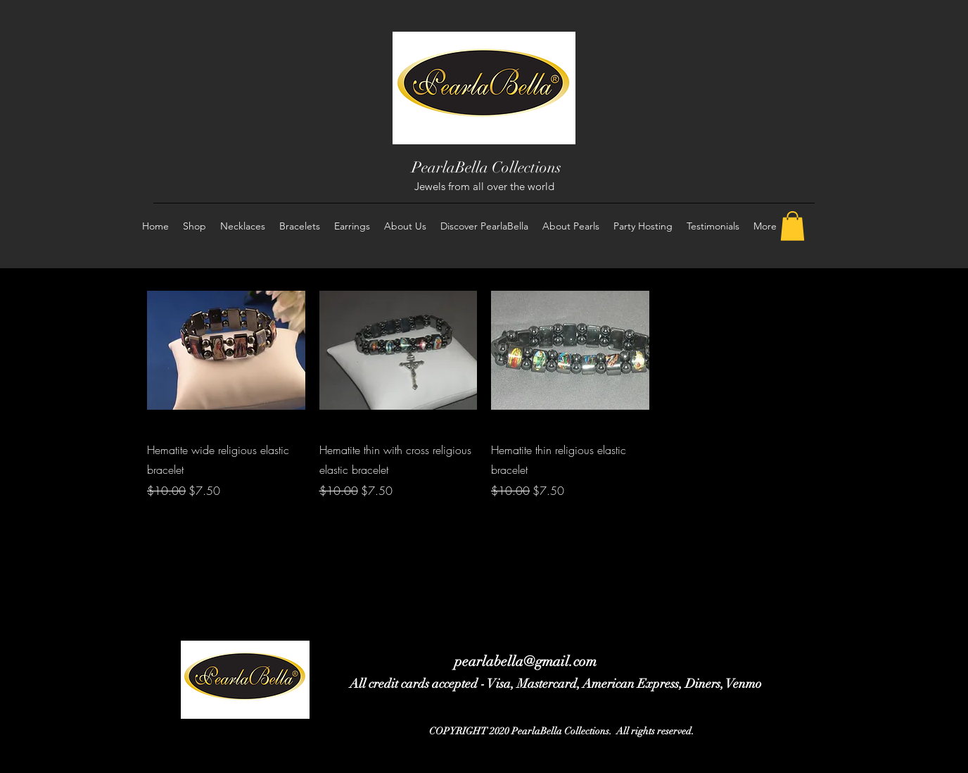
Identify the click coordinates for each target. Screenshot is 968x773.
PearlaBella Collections (486, 167)
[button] (792, 226)
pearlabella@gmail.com (525, 661)
